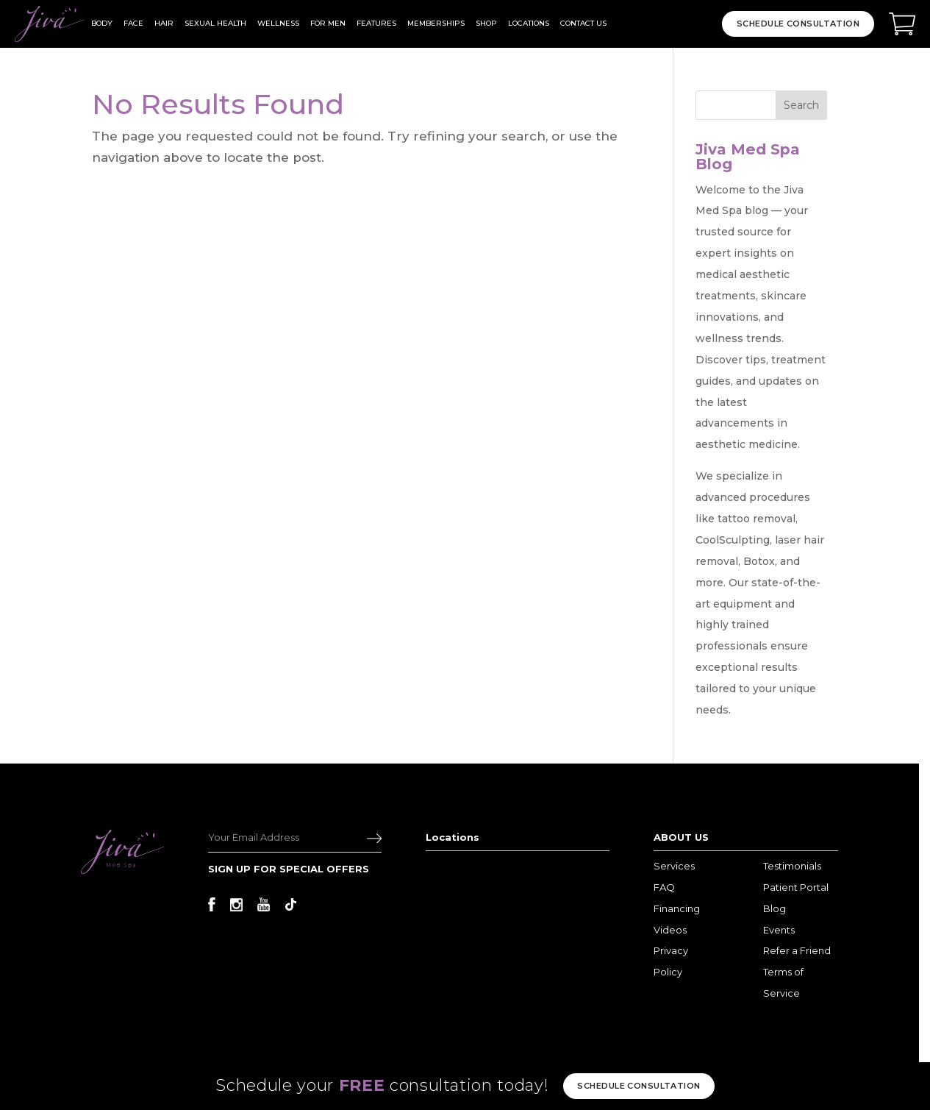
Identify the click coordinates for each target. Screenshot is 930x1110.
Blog (774, 908)
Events (779, 930)
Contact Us (583, 23)
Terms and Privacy (497, 1072)
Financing (677, 908)
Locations (528, 23)
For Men (328, 23)
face (133, 23)
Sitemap (607, 1072)
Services (674, 866)
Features (376, 23)
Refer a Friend (797, 950)
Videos (670, 930)
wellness (278, 23)
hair (164, 23)
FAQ (664, 887)
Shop (486, 23)
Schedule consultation (638, 1086)
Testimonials (792, 866)
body (101, 23)
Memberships (436, 23)
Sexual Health (215, 23)
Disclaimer (560, 1072)
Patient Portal (796, 887)
